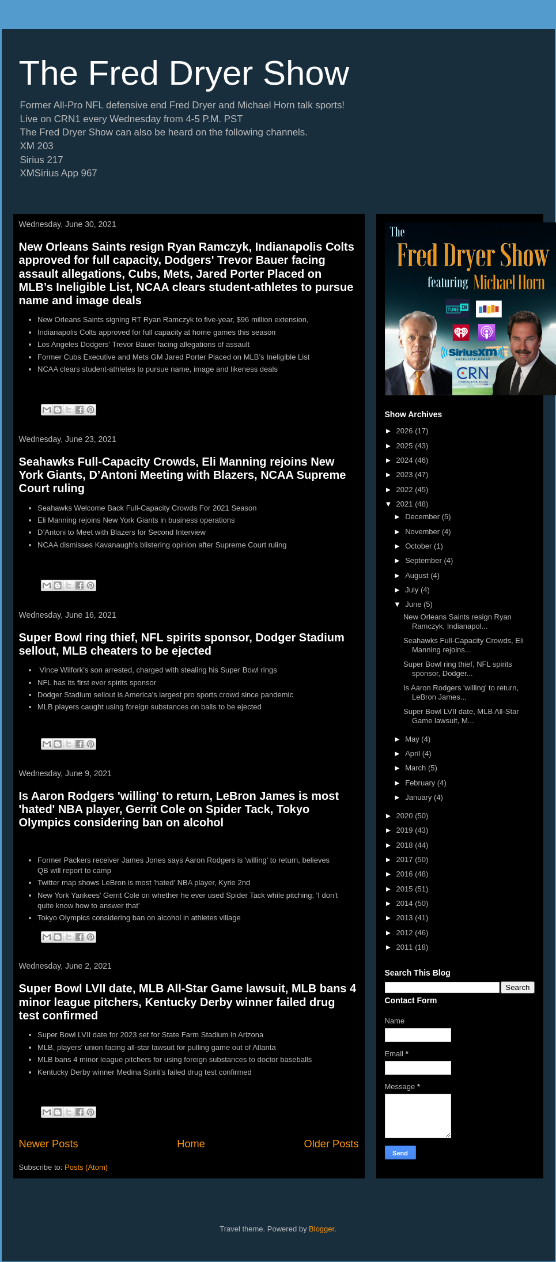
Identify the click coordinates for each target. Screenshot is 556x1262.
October (419, 546)
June (414, 604)
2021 (405, 504)
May (413, 739)
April (413, 753)
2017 (405, 859)
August (417, 575)
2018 (405, 845)
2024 (405, 460)
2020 (405, 815)
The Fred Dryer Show (184, 73)
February (421, 783)
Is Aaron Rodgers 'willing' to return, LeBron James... (461, 692)
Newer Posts (48, 1144)
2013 (405, 917)
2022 (405, 489)
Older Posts (331, 1144)
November (423, 531)
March (416, 768)
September (424, 560)
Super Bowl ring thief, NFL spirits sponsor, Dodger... (457, 669)
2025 (405, 445)
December (423, 516)
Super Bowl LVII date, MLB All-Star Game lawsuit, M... (461, 716)
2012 (405, 932)
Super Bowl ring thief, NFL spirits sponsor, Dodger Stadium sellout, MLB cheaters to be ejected (182, 644)
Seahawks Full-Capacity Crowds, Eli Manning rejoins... (463, 645)
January (419, 797)
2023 (405, 474)
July (413, 589)
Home (191, 1144)
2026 (405, 430)
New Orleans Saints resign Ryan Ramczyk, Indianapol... (457, 621)
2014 (405, 903)
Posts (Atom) (86, 1167)
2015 (405, 889)
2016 (405, 874)
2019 (405, 830)
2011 (405, 947)
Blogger (321, 1229)
